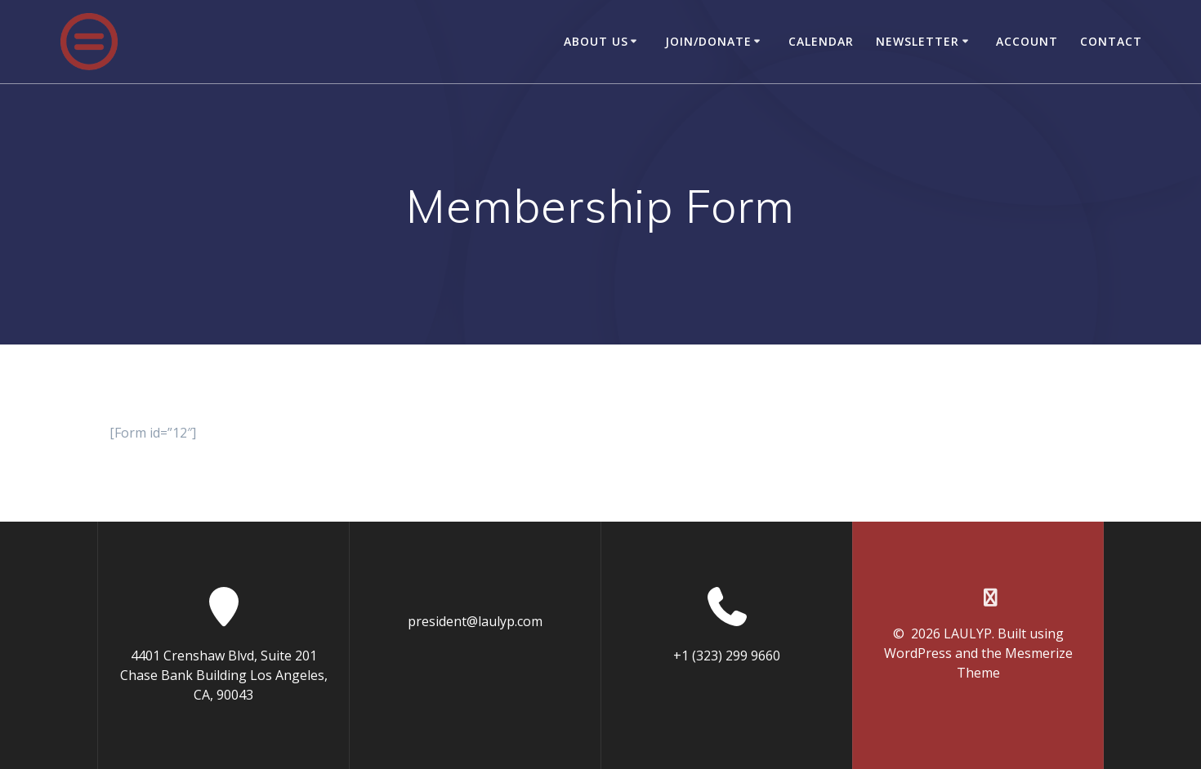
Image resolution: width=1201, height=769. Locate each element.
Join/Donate (708, 41)
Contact (1111, 41)
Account (1027, 41)
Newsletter (917, 41)
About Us (596, 41)
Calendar (821, 41)
